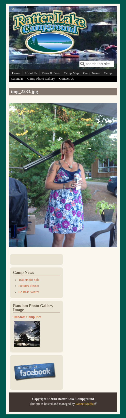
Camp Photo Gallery (41, 78)
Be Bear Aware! (28, 292)
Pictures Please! (28, 286)
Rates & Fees (50, 73)
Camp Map (71, 73)
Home (16, 73)
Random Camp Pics (27, 317)
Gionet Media (86, 404)
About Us (31, 73)
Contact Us (66, 78)
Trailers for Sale (28, 280)
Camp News (91, 73)
